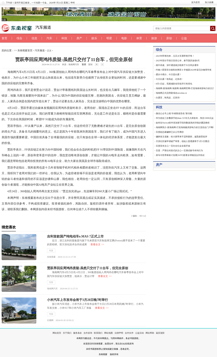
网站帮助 (150, 333)
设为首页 (195, 2)
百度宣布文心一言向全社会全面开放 (173, 146)
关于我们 (67, 333)
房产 (79, 38)
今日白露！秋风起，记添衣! (169, 79)
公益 (184, 38)
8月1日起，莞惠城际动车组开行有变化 (174, 83)
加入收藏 (209, 2)
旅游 (154, 38)
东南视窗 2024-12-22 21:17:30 (61, 257)
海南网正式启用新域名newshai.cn (171, 93)
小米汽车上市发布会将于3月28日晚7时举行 (77, 300)
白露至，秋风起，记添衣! (168, 97)
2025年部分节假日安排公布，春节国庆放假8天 (178, 60)
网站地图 (108, 333)
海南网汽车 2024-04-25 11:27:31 (62, 288)
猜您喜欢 (9, 227)
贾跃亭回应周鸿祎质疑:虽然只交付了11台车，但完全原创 (87, 268)
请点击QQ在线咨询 (124, 343)
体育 (139, 38)
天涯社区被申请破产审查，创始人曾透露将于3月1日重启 (182, 141)
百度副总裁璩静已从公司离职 (170, 132)
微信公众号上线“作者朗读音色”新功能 (174, 113)
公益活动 (139, 333)
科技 (64, 38)
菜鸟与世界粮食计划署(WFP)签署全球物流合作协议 (180, 155)
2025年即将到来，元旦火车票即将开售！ (175, 56)
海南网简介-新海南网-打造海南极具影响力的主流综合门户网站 (185, 127)
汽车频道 (43, 27)
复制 (90, 64)
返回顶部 (160, 333)
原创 (169, 38)
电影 (124, 38)
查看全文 (97, 244)
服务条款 (77, 333)
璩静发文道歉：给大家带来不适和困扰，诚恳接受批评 (181, 136)
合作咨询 (88, 333)
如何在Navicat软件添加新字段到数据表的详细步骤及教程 (183, 122)
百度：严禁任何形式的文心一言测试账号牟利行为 (179, 150)
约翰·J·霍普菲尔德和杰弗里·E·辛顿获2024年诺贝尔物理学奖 (183, 70)
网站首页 (57, 333)
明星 (109, 38)
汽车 (49, 38)
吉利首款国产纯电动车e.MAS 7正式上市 (75, 236)
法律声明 (119, 333)
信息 (34, 38)
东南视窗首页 (24, 50)
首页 (4, 38)
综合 (19, 38)
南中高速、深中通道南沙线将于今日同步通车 (177, 65)
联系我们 (98, 333)
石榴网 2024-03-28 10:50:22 (60, 320)
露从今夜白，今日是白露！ (169, 74)
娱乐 (94, 38)
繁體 (84, 64)
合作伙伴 (129, 333)
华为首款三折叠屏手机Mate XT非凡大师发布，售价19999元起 (185, 118)
